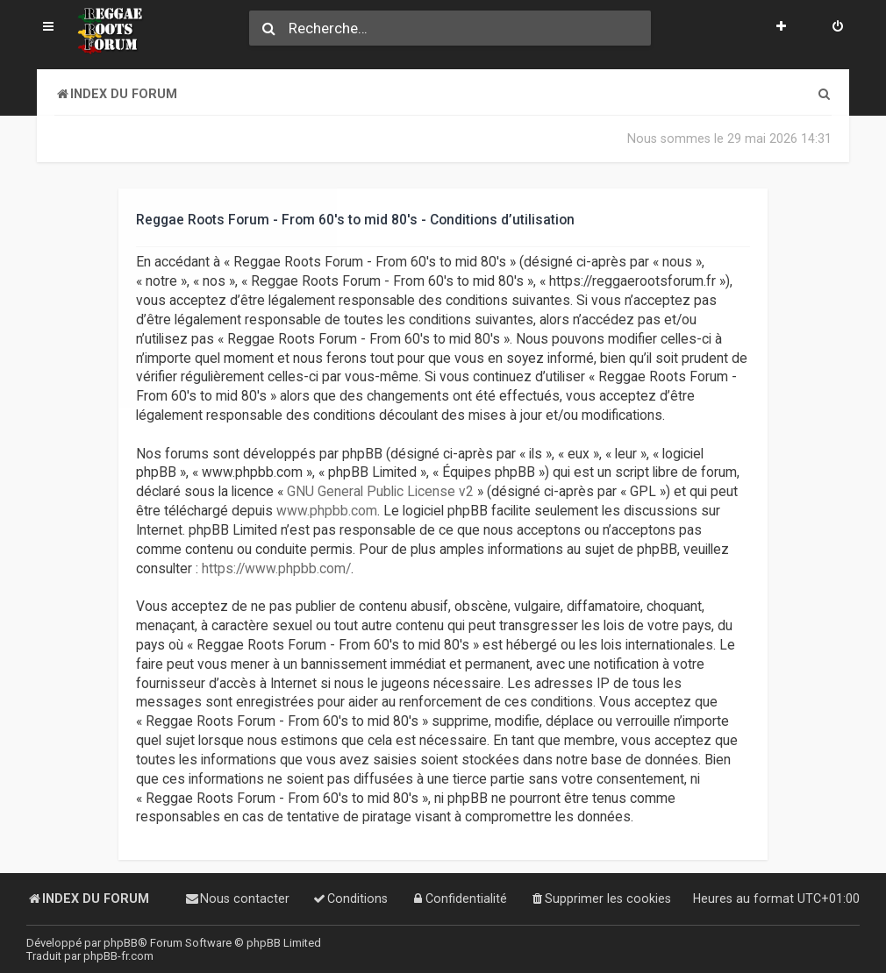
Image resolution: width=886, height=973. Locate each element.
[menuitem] (837, 28)
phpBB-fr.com (118, 955)
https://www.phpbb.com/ (276, 568)
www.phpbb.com (326, 511)
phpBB (121, 942)
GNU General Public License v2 (380, 492)
